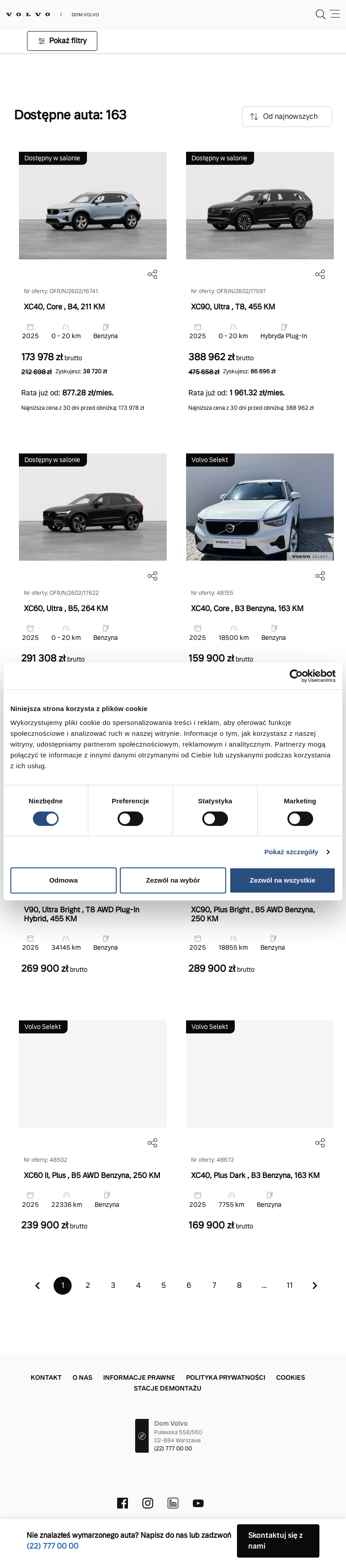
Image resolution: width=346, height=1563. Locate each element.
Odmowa (63, 880)
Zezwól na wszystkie (282, 880)
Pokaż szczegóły (291, 852)
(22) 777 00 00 (173, 1448)
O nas (82, 1377)
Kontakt (46, 1377)
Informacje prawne (139, 1377)
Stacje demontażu (167, 1388)
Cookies (290, 1377)
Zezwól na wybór (173, 880)
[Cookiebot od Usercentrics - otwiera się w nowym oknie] (296, 676)
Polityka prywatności (225, 1377)
